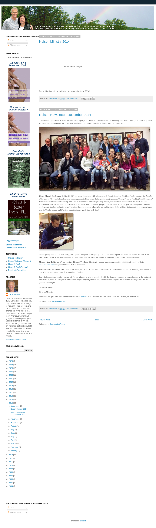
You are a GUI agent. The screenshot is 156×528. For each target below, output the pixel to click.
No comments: (72, 98)
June (13, 433)
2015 (11, 399)
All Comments (14, 45)
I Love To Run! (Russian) (18, 267)
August (14, 426)
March (13, 443)
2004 (11, 486)
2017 (11, 392)
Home (96, 320)
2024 (11, 368)
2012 (11, 458)
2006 (11, 479)
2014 (11, 403)
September (15, 423)
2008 (11, 472)
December (15, 406)
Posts (11, 41)
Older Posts (147, 320)
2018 (11, 389)
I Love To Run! (14, 264)
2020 (11, 382)
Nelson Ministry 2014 (54, 41)
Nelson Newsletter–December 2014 (65, 115)
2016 (11, 396)
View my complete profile (16, 339)
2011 (11, 462)
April (13, 440)
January (14, 450)
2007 (11, 476)
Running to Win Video (17, 270)
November (15, 419)
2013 (11, 455)
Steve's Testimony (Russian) (19, 261)
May (13, 436)
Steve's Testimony (15, 258)
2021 (11, 379)
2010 (11, 465)
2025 (11, 365)
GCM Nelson (14, 294)
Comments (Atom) (57, 324)
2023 (11, 372)
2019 (11, 386)
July (13, 430)
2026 (11, 361)
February (15, 447)
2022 (11, 375)
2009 (11, 469)
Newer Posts (45, 320)
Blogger (83, 521)
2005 (11, 483)
